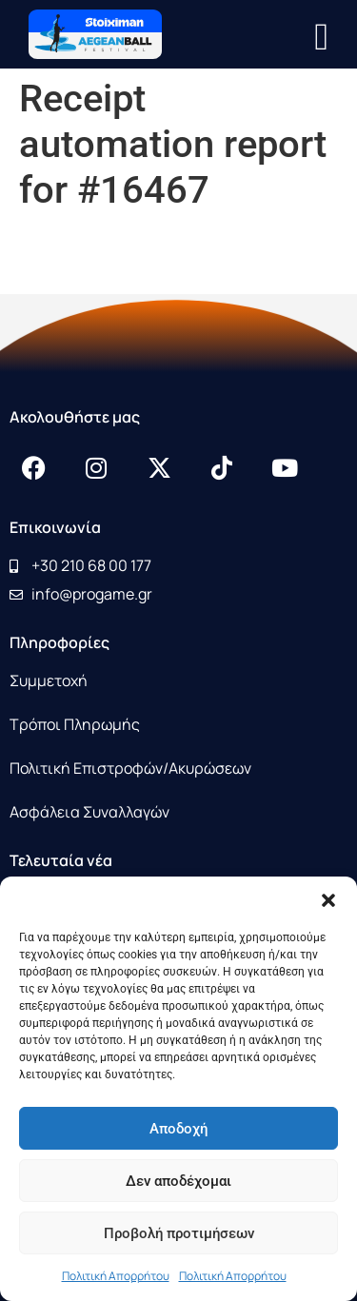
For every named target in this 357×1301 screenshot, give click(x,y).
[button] (328, 900)
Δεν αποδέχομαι (178, 1181)
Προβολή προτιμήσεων (179, 1233)
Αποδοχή (178, 1128)
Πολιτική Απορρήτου (115, 1276)
